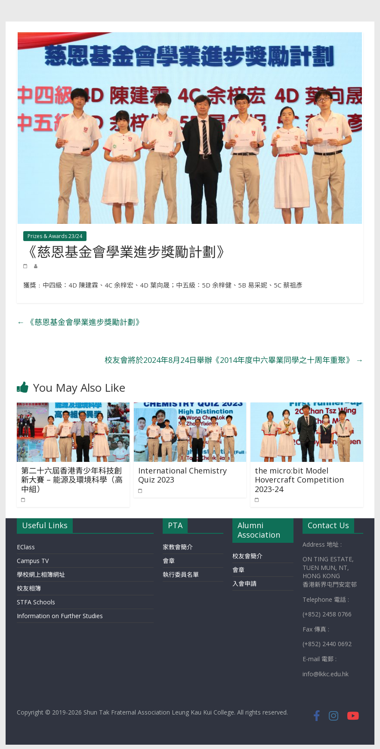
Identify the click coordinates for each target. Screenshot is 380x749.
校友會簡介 (247, 556)
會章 (169, 561)
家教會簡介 (178, 547)
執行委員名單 (181, 574)
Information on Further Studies (60, 616)
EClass (26, 547)
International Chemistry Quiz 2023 (182, 475)
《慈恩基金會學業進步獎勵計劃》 (80, 322)
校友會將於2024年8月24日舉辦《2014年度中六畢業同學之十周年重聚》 (234, 360)
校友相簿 (29, 588)
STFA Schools (36, 602)
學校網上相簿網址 (41, 574)
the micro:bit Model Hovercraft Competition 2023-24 (299, 479)
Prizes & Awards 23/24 (55, 236)
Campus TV (33, 561)
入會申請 (244, 583)
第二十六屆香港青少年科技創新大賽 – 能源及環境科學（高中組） (72, 479)
